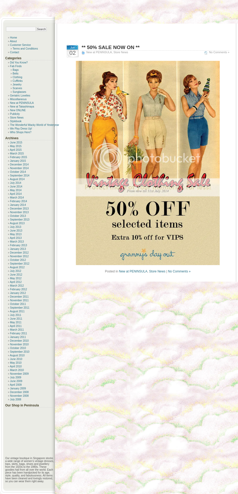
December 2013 (19, 208)
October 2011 (18, 304)
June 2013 (16, 230)
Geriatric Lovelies (20, 95)
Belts (15, 73)
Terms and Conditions (25, 48)
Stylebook (15, 121)
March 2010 (17, 370)
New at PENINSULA (99, 52)
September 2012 (19, 263)
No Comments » (219, 52)
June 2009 (16, 381)
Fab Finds (15, 66)
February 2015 (18, 157)
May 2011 (15, 322)
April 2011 (16, 326)
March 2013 (17, 241)
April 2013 (16, 238)
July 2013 (15, 226)
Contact (14, 52)
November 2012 (19, 256)
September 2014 (19, 175)
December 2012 (19, 252)
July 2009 (15, 377)
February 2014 (18, 201)
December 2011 (19, 296)
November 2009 (19, 373)
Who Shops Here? (20, 132)
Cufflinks (17, 80)
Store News (121, 52)
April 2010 (16, 366)
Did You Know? (19, 62)
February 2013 (18, 245)
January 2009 (18, 388)
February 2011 (18, 333)
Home (13, 37)
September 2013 (19, 219)
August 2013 (17, 223)
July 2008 (15, 399)
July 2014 (15, 182)
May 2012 (15, 278)
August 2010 (17, 355)
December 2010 (19, 340)
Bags (16, 69)
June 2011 (16, 318)
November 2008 (19, 395)
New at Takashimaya (22, 106)
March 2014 (17, 197)
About (13, 41)
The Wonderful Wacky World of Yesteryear (34, 125)
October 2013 (18, 215)
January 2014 (18, 204)
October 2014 (18, 171)
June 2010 (16, 359)
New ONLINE (18, 110)
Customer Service (20, 45)
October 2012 (18, 260)
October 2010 (18, 348)
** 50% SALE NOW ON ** (111, 47)
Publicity (15, 113)
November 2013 (19, 212)
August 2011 (17, 311)
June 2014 (16, 186)
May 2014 (15, 190)
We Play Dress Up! (21, 128)
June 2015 (16, 142)
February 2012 (18, 289)
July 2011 (15, 315)
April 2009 (16, 384)
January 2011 (18, 337)
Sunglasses (19, 91)
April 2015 (16, 149)
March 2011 (17, 329)
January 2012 (18, 293)
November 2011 (19, 300)
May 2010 (15, 362)
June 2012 (16, 274)
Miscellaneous (18, 99)
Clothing (17, 77)
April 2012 (16, 282)
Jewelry (17, 84)
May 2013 (15, 234)
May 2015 (15, 146)
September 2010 (19, 351)
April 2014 (16, 193)
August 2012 (17, 267)
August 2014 (17, 179)
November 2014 (19, 168)
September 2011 (19, 307)
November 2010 (19, 344)
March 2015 (17, 153)
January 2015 (18, 160)
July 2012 (15, 271)
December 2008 (19, 392)
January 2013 (18, 249)
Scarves (17, 88)
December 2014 (19, 164)
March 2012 (17, 285)
